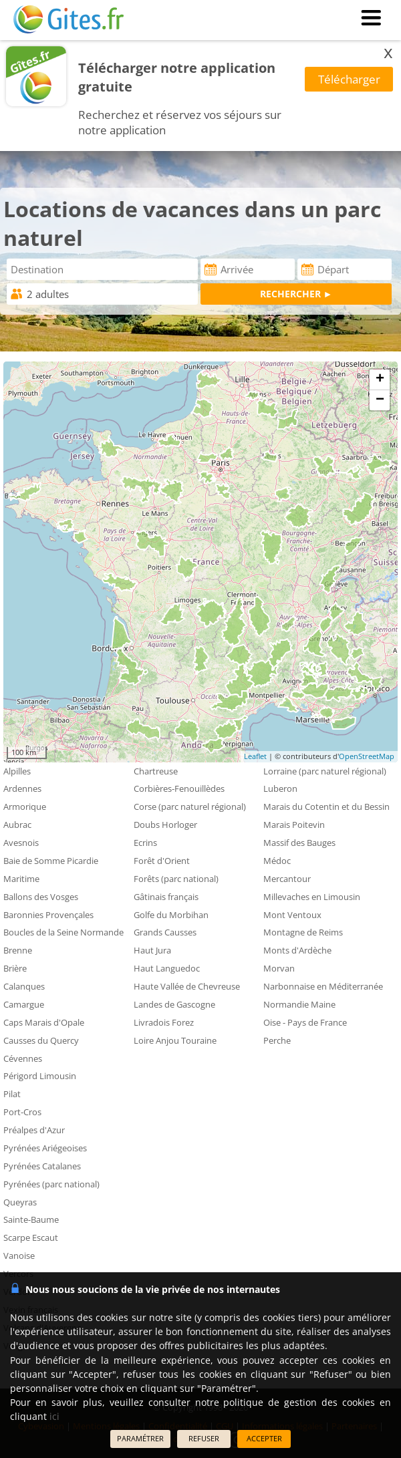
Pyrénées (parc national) (51, 1184)
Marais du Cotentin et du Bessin (326, 806)
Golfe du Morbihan (171, 915)
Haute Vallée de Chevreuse (187, 986)
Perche (277, 1040)
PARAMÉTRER (140, 1438)
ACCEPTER (264, 1438)
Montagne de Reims (303, 932)
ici (54, 1416)
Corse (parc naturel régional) (190, 806)
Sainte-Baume (31, 1219)
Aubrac (17, 825)
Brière (15, 968)
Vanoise (19, 1256)
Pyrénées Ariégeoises (45, 1148)
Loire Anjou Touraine (175, 1040)
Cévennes (22, 1058)
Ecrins (145, 843)
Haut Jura (152, 950)
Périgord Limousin (39, 1076)
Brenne (17, 950)
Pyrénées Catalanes (42, 1166)
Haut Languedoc (167, 968)
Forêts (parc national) (176, 879)
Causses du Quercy (41, 1040)
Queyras (20, 1202)
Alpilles (17, 771)
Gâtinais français (166, 897)
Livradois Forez (164, 1022)
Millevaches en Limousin (311, 897)
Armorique (24, 806)
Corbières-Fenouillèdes (179, 788)
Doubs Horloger (165, 825)
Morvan (279, 968)
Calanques (24, 986)
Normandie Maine (299, 1004)
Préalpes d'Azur (34, 1130)
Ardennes (22, 788)
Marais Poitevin (294, 825)
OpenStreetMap (366, 756)
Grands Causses (165, 932)
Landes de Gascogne (174, 1004)
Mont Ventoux (292, 915)
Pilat (12, 1094)
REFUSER (203, 1438)
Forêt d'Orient (162, 861)
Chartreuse (156, 771)
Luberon (280, 788)
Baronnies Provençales (48, 915)
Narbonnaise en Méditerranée (323, 986)
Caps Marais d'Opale (43, 1022)
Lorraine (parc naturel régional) (324, 771)
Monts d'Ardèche (297, 950)
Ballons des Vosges (40, 897)
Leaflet (255, 756)
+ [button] (380, 380)
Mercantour (287, 879)
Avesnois (21, 843)
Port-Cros (22, 1112)
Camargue (23, 1004)
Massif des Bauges (299, 843)
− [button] (380, 400)
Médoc (277, 861)
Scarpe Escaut (30, 1237)
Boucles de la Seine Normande (63, 932)
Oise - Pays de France (305, 1022)
